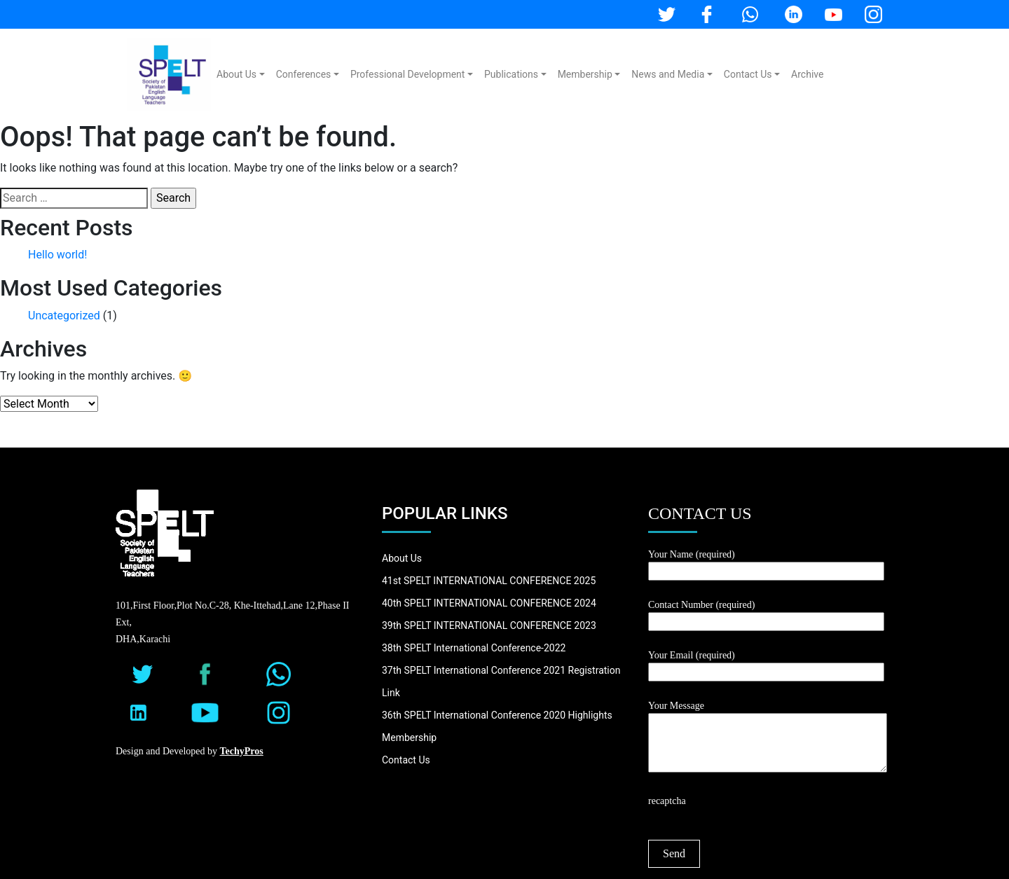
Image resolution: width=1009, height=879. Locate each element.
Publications (511, 74)
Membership (585, 74)
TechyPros (241, 751)
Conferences (303, 74)
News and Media (667, 74)
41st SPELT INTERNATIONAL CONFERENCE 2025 (489, 580)
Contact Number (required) (766, 613)
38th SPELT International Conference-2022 (473, 647)
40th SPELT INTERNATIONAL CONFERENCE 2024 (489, 603)
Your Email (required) (766, 663)
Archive (807, 74)
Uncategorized (64, 315)
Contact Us (748, 74)
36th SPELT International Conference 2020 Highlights (497, 715)
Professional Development (407, 74)
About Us (236, 74)
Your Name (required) (766, 562)
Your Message (767, 737)
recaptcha (667, 801)
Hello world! (57, 254)
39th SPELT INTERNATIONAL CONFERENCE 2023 (489, 625)
